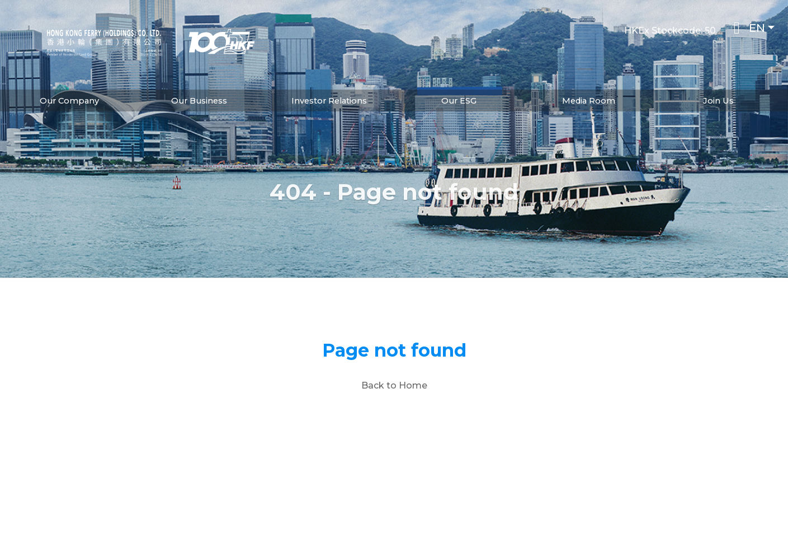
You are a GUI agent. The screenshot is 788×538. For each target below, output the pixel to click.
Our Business (199, 101)
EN (757, 28)
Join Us (718, 101)
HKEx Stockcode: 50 (670, 30)
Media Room (588, 101)
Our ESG (458, 101)
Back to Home (394, 385)
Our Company (69, 101)
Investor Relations (329, 101)
